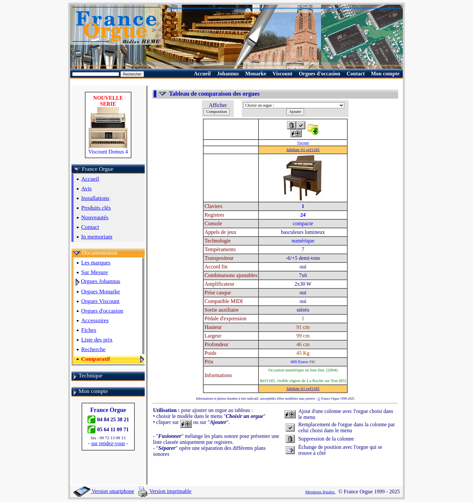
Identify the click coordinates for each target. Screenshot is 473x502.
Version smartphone (103, 491)
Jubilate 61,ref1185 (303, 149)
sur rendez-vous (108, 443)
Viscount (303, 143)
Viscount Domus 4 (108, 149)
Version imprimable (164, 491)
